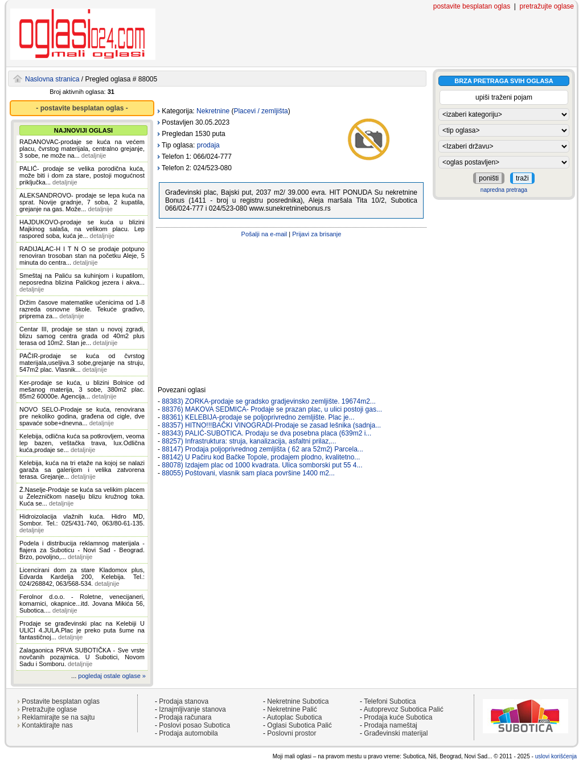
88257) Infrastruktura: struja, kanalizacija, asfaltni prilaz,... (249, 441)
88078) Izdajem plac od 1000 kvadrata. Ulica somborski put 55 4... (262, 465)
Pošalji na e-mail (264, 234)
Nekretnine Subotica (298, 701)
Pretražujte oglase (49, 709)
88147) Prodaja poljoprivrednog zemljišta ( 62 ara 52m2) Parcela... (262, 449)
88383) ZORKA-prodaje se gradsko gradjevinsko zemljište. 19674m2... (269, 401)
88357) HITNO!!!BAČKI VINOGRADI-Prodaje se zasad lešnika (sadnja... (271, 425)
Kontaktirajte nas (47, 725)
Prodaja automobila (188, 733)
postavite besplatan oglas (471, 6)
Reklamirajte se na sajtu (58, 717)
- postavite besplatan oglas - (82, 108)
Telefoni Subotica (390, 701)
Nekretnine (212, 111)
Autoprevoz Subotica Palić (404, 709)
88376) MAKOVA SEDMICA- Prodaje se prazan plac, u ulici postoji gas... (272, 409)
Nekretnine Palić (292, 709)
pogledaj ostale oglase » (112, 675)
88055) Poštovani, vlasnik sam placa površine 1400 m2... (248, 473)
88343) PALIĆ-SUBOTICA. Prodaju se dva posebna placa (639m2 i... (266, 433)
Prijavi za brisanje (316, 234)
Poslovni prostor (291, 733)
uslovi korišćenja (556, 756)
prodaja (208, 145)
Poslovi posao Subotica (194, 725)
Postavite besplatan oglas (61, 701)
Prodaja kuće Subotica (398, 717)
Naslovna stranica (52, 79)
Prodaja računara (185, 717)
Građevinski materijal (396, 733)
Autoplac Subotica (294, 717)
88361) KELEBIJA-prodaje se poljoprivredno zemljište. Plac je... (258, 417)
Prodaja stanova (183, 701)
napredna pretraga (504, 190)
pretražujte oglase (547, 6)
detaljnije (93, 155)
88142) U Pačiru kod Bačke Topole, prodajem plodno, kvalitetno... (261, 457)
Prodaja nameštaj (390, 725)
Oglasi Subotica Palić (299, 725)
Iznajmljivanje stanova (192, 709)
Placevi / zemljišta (260, 111)
